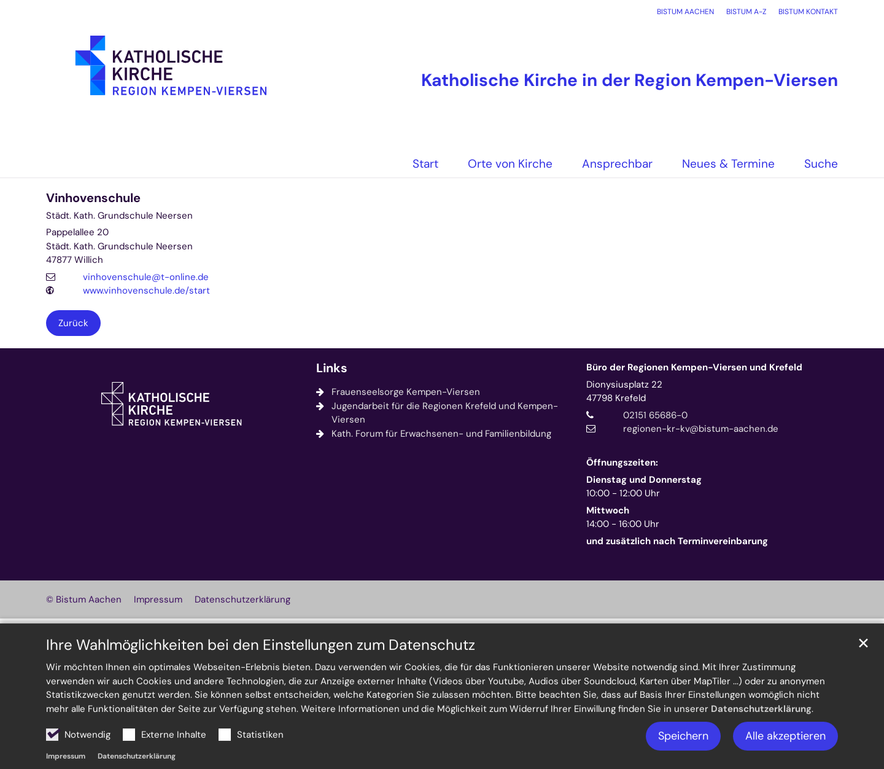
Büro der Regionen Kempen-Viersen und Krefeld (694, 367)
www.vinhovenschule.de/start (146, 290)
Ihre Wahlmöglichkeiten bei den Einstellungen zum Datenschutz (260, 676)
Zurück (73, 323)
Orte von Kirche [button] (510, 163)
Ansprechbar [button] (617, 163)
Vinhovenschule (93, 198)
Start (425, 163)
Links (331, 368)
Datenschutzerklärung (761, 740)
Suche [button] (821, 163)
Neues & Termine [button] (728, 163)
